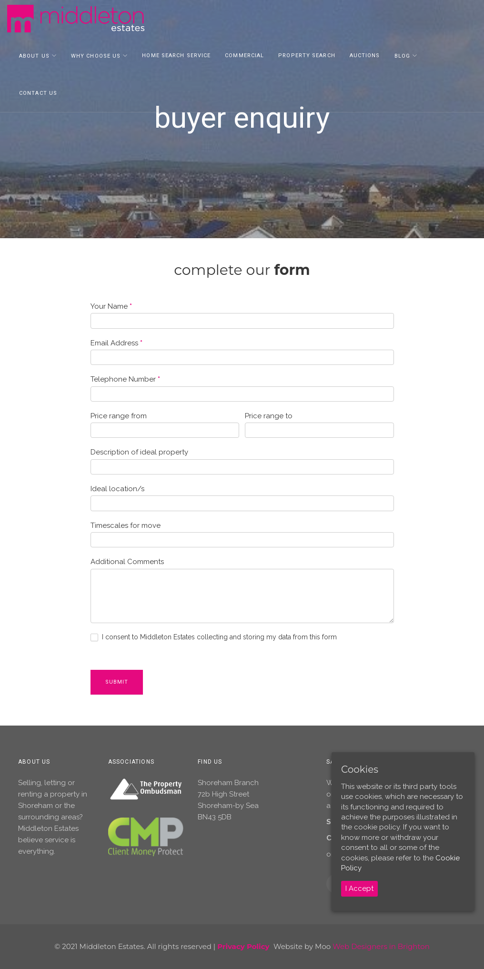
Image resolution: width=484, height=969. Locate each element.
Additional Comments (127, 561)
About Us (34, 57)
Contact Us (38, 94)
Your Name (111, 306)
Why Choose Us (96, 57)
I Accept (359, 888)
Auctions (365, 56)
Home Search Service (176, 56)
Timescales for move (126, 525)
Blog (402, 57)
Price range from (119, 416)
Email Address (116, 343)
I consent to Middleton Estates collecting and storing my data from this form (214, 637)
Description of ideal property (139, 452)
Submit (116, 682)
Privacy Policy (243, 946)
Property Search (306, 56)
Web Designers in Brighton (381, 946)
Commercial (244, 56)
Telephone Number (125, 379)
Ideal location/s (117, 488)
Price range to (268, 416)
